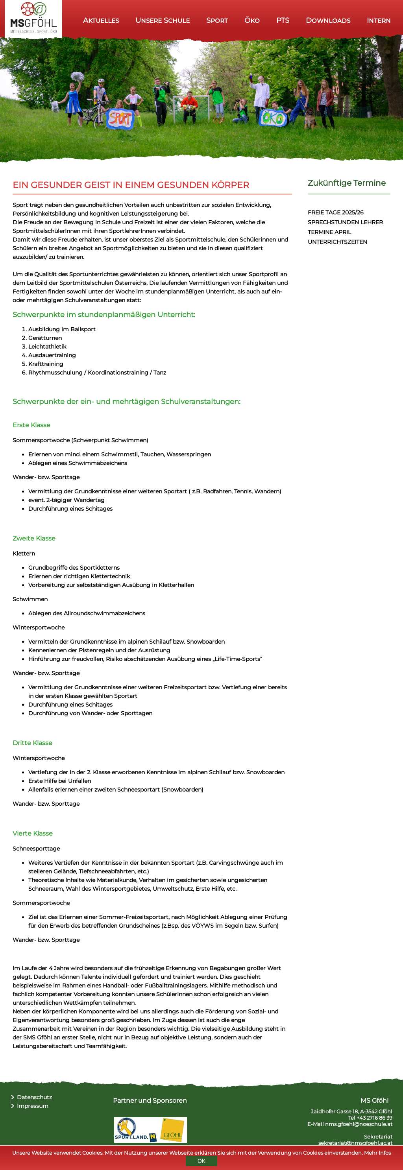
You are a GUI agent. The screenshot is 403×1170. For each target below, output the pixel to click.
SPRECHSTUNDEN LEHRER (345, 222)
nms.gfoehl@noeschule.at (358, 1124)
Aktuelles (101, 20)
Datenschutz (34, 1097)
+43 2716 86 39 (374, 1118)
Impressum (32, 1105)
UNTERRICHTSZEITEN (337, 241)
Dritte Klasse (32, 743)
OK (201, 1162)
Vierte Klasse (33, 833)
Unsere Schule (162, 20)
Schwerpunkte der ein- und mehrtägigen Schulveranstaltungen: (126, 401)
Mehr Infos (377, 1153)
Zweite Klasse (34, 538)
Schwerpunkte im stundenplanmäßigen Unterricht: (104, 314)
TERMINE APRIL (329, 232)
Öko (252, 20)
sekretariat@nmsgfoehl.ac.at (355, 1143)
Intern (379, 20)
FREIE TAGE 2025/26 (336, 212)
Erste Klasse (31, 425)
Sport (217, 20)
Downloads (328, 20)
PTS (282, 20)
